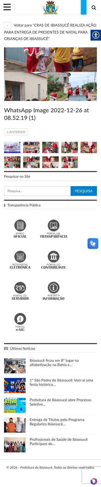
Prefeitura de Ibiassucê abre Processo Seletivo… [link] (60, 402)
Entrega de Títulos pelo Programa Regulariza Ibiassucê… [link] (57, 421)
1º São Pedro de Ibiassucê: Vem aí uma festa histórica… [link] (61, 382)
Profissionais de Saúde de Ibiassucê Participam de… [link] (59, 441)
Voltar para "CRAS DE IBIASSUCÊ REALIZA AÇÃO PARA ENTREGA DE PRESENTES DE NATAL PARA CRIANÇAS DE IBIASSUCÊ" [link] (50, 32)
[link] (50, 7)
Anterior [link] (16, 132)
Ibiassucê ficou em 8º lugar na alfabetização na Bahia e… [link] (54, 362)
